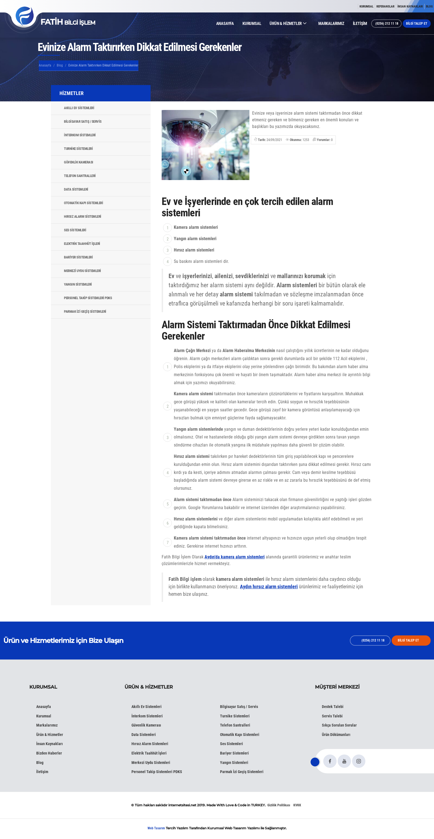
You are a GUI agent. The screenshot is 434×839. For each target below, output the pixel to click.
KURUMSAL (366, 6)
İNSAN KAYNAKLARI (410, 6)
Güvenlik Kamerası (78, 162)
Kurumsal (43, 716)
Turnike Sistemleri (78, 149)
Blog (60, 65)
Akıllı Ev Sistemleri (79, 108)
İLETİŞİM (360, 23)
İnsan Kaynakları (49, 743)
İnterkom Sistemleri (80, 135)
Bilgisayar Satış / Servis (83, 121)
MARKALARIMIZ (331, 23)
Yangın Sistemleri (78, 284)
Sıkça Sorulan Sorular (339, 725)
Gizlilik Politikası (278, 805)
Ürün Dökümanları (336, 734)
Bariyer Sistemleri (78, 257)
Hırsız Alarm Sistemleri (82, 216)
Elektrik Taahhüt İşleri (82, 244)
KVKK (297, 805)
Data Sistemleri (76, 189)
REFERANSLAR (385, 6)
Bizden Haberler (49, 753)
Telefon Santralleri (80, 176)
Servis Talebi (332, 716)
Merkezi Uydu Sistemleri (82, 271)
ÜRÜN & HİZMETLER (288, 23)
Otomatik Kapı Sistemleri (83, 203)
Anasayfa (45, 65)
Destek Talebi (332, 706)
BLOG (429, 6)
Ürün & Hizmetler (49, 734)
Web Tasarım (156, 828)
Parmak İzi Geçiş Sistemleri (85, 311)
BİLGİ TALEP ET (416, 23)
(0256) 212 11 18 (386, 23)
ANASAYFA (225, 23)
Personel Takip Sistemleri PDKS (88, 298)
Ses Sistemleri (75, 230)
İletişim (42, 771)
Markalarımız (47, 725)
